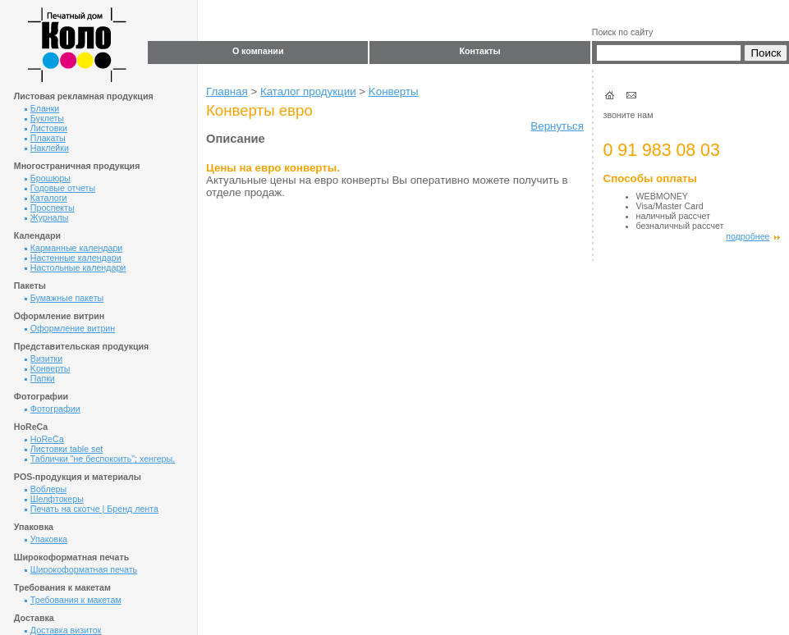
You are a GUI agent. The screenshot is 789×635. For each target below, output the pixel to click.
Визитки (43, 358)
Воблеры (46, 489)
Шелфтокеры (54, 499)
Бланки (42, 108)
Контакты (479, 51)
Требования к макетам (73, 600)
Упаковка (46, 539)
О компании (258, 51)
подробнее (752, 236)
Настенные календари (73, 258)
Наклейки (47, 148)
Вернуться (557, 126)
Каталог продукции (308, 91)
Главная (227, 91)
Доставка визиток (63, 630)
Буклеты (44, 118)
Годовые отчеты (60, 188)
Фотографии (52, 408)
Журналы (47, 217)
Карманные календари (74, 248)
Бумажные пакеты (64, 298)
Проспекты (50, 207)
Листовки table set (64, 449)
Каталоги (46, 198)
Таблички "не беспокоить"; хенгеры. (100, 459)
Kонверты (48, 368)
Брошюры (48, 178)
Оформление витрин (70, 328)
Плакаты (45, 138)
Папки (40, 378)
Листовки (46, 128)
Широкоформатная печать (81, 569)
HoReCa (44, 439)
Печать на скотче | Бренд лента (91, 509)
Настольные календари (75, 267)
